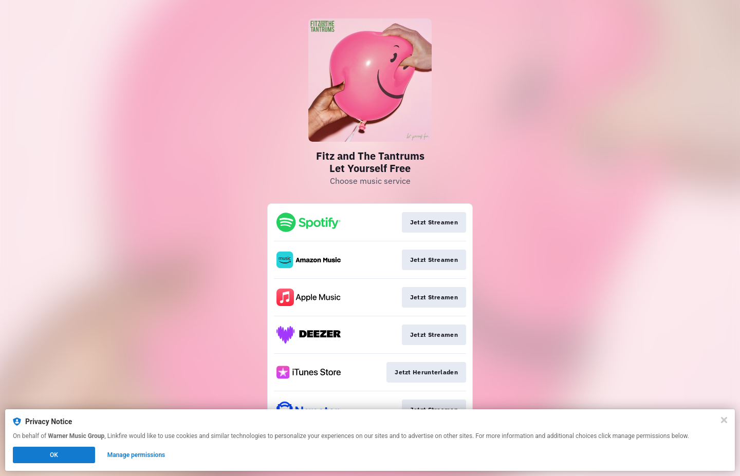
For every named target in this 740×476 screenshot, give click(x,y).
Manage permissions (136, 455)
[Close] (724, 420)
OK (54, 455)
